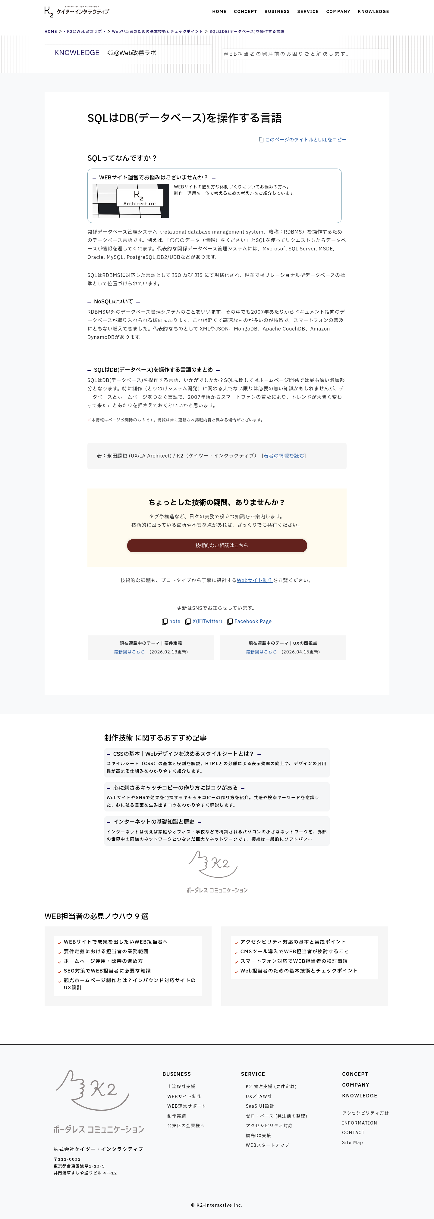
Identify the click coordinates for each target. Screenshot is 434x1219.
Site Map (352, 1143)
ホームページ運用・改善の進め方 (103, 961)
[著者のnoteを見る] (171, 621)
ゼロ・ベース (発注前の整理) (277, 1116)
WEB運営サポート (186, 1106)
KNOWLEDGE (360, 1096)
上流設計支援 (181, 1087)
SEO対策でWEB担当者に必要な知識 (107, 971)
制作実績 (176, 1116)
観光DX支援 (258, 1136)
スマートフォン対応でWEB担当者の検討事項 (294, 961)
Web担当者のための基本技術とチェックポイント (157, 31)
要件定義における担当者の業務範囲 (106, 951)
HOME (51, 31)
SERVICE (253, 1074)
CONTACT (353, 1133)
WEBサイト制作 (184, 1096)
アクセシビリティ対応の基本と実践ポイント (294, 942)
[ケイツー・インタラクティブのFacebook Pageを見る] (249, 621)
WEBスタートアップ (268, 1145)
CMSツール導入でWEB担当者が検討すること (295, 951)
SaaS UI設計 (260, 1106)
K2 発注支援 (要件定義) (271, 1087)
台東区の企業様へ (186, 1126)
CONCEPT (355, 1074)
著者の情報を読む (284, 456)
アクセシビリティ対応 (269, 1126)
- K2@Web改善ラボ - (84, 31)
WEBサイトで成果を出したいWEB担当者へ (116, 942)
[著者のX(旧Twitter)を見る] (203, 621)
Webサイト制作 (255, 580)
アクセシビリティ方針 (365, 1113)
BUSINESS (176, 1074)
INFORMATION (359, 1123)
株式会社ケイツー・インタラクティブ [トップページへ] (77, 12)
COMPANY (356, 1085)
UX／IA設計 (259, 1096)
